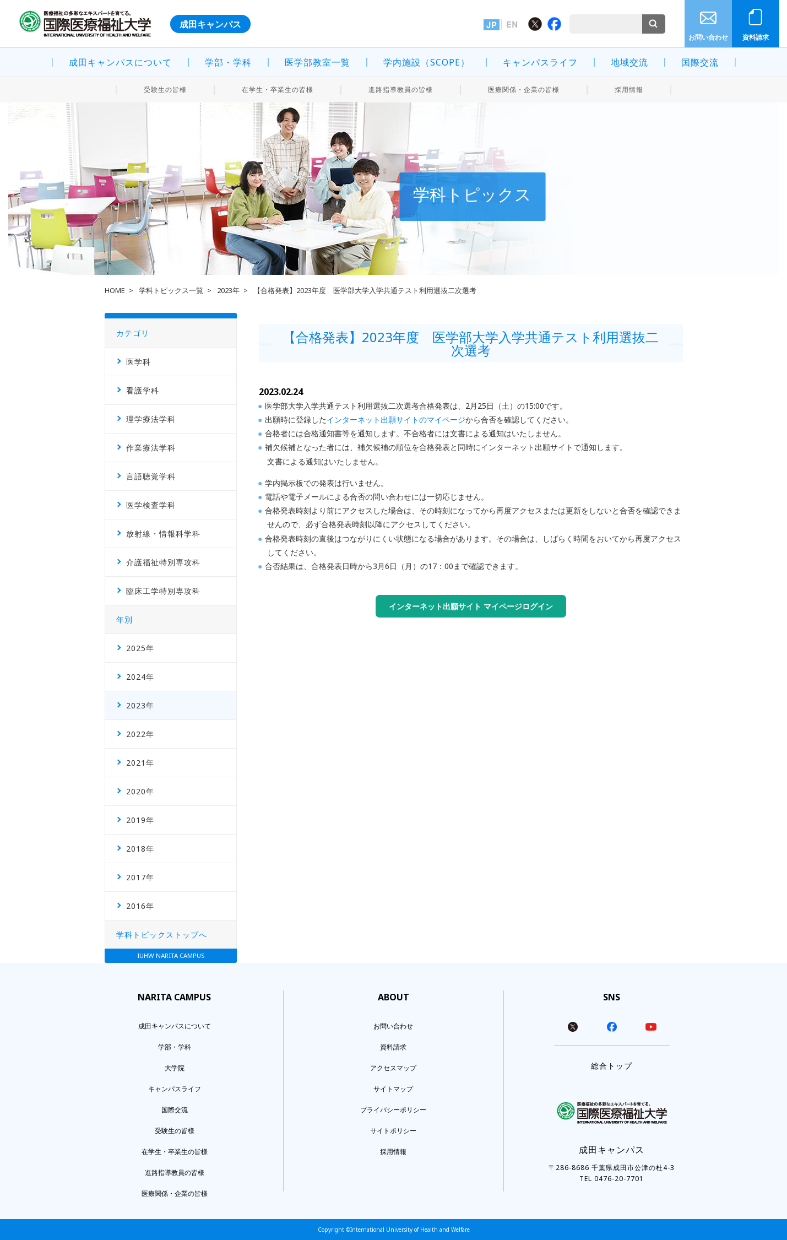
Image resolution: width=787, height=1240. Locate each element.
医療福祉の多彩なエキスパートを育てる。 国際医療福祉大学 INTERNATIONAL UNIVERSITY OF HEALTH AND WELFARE (85, 23)
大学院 (174, 1068)
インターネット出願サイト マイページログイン (471, 606)
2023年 (228, 290)
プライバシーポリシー (393, 1109)
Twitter (535, 24)
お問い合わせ (708, 37)
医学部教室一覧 (317, 62)
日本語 (492, 24)
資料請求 (755, 37)
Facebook (554, 24)
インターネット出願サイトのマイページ (396, 419)
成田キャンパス (210, 24)
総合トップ (611, 1065)
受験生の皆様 (165, 89)
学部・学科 (228, 62)
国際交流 (700, 62)
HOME (115, 290)
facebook (612, 1027)
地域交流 (629, 62)
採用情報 (629, 89)
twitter (573, 1027)
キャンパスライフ (540, 62)
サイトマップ (393, 1088)
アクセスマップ (393, 1068)
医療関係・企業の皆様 (524, 89)
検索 (653, 24)
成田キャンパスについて (120, 62)
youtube (651, 1027)
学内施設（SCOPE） (426, 62)
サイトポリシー (393, 1130)
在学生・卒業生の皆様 (277, 89)
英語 (512, 24)
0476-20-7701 (619, 1178)
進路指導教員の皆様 (400, 89)
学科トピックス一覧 (171, 290)
